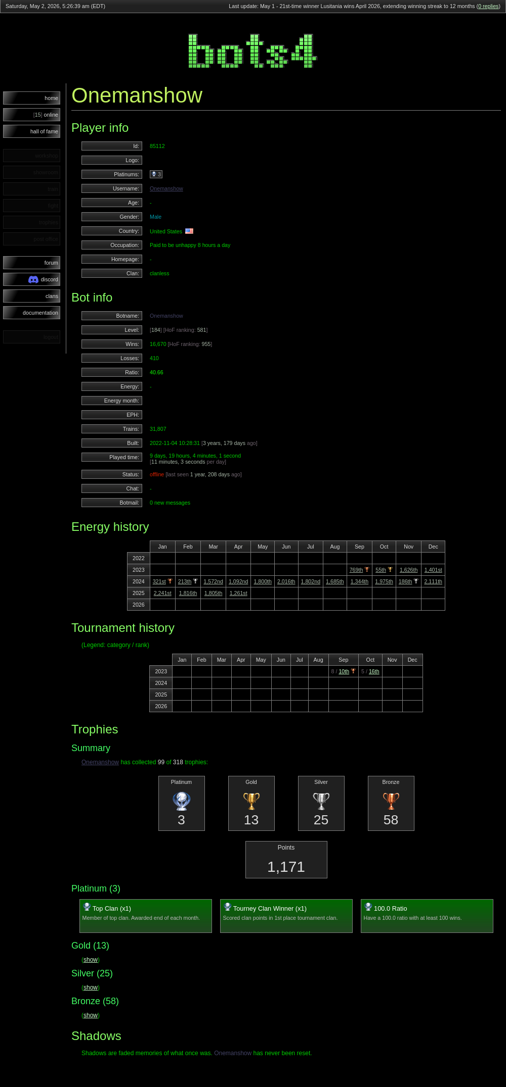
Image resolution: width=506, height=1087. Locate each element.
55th (380, 570)
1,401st (433, 570)
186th (405, 581)
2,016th (286, 581)
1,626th (409, 570)
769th (356, 570)
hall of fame (44, 131)
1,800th (263, 581)
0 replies (488, 6)
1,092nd (238, 581)
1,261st (238, 593)
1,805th (213, 593)
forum (51, 263)
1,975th (384, 581)
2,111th (433, 581)
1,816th (188, 593)
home (51, 98)
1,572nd (213, 581)
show (90, 959)
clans (52, 296)
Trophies (94, 729)
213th (185, 581)
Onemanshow (166, 188)
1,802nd (311, 581)
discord (43, 279)
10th (344, 671)
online (45, 115)
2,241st (163, 593)
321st (159, 581)
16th (374, 671)
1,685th (335, 581)
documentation (40, 313)
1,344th (360, 581)
